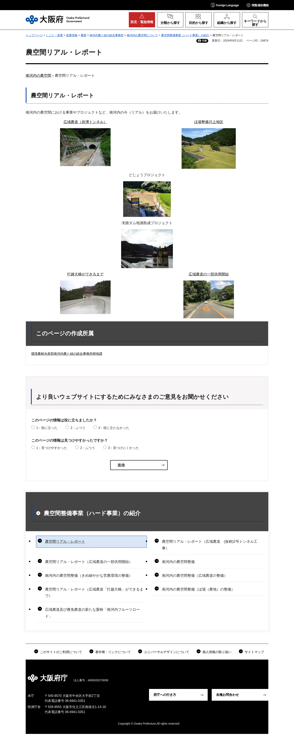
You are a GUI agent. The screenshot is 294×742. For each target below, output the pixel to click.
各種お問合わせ (227, 694)
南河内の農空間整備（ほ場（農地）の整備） (198, 589)
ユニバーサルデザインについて (166, 652)
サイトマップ (254, 652)
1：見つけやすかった (51, 448)
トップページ (34, 35)
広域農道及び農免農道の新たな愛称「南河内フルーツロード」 (92, 613)
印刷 (204, 40)
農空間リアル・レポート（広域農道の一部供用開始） (88, 562)
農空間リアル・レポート (65, 541)
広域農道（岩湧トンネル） (85, 122)
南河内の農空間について (142, 35)
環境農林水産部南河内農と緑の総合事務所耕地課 (66, 353)
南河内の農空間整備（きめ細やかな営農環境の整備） (88, 576)
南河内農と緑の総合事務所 (107, 35)
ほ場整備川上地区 (208, 122)
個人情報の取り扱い (217, 652)
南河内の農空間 (38, 76)
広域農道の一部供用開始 (209, 274)
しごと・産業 (54, 35)
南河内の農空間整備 (178, 562)
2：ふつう (78, 428)
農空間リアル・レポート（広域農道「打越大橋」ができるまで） (94, 592)
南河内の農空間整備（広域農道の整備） (194, 576)
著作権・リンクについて (113, 652)
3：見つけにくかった (123, 448)
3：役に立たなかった (113, 428)
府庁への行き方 (164, 694)
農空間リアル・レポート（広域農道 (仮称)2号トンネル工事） (209, 544)
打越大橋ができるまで (85, 274)
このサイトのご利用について (61, 652)
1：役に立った (46, 428)
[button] (224, 5)
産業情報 (71, 35)
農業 (83, 35)
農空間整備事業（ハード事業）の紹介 (185, 35)
